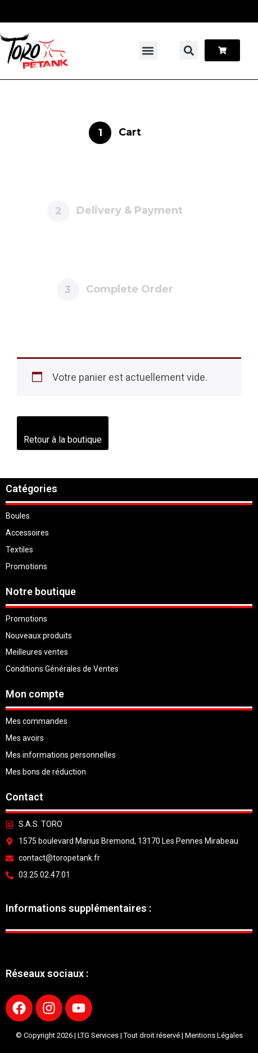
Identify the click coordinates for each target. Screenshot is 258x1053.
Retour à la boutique (63, 439)
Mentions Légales (214, 1035)
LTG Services (98, 1035)
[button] (148, 50)
